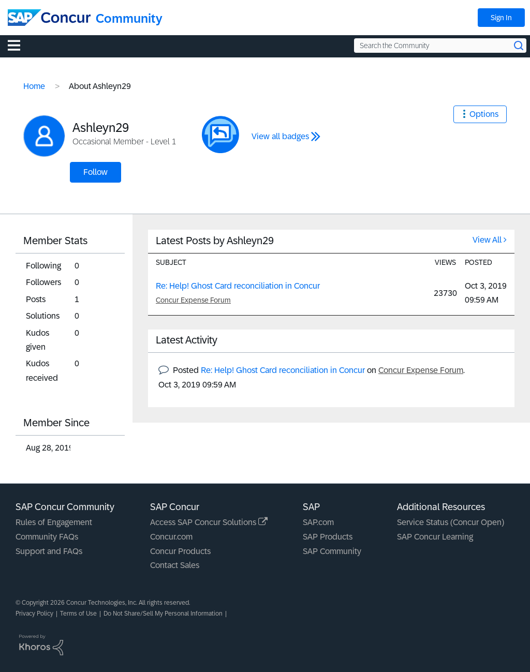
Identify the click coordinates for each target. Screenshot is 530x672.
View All (487, 239)
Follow (95, 172)
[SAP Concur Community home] (49, 17)
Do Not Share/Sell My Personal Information (163, 613)
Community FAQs (47, 536)
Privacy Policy (34, 613)
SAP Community (332, 551)
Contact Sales (174, 565)
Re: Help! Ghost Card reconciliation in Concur (238, 285)
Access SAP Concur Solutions (209, 522)
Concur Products (180, 551)
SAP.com (318, 522)
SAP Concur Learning (435, 536)
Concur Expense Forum (193, 300)
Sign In (501, 17)
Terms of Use (78, 613)
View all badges (280, 136)
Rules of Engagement (54, 522)
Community (129, 18)
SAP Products (327, 536)
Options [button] (483, 114)
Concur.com (171, 536)
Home (34, 86)
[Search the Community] (440, 45)
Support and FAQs (49, 551)
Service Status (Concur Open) (450, 522)
